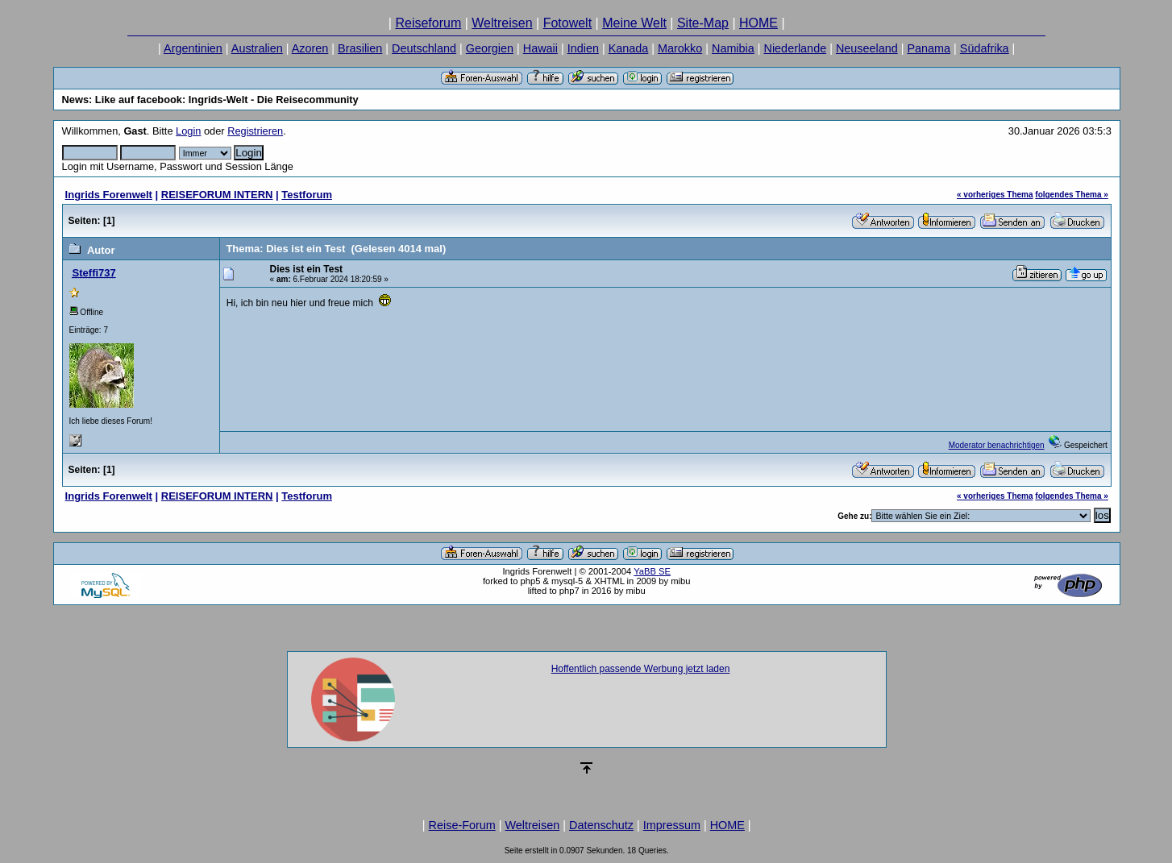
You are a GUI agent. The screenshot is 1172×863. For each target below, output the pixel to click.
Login (188, 131)
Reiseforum (428, 23)
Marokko (680, 48)
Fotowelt (567, 23)
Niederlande (795, 48)
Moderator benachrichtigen (997, 445)
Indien (583, 48)
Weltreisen (502, 23)
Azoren (310, 48)
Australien (257, 48)
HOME (758, 23)
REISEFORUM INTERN (217, 195)
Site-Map (703, 23)
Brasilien (360, 48)
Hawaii (540, 48)
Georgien (489, 48)
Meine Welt (634, 23)
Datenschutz (601, 825)
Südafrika (984, 48)
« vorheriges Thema (995, 194)
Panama (928, 48)
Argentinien (193, 48)
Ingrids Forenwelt (108, 195)
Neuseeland (867, 48)
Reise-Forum (462, 825)
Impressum (671, 825)
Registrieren (255, 131)
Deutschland (424, 48)
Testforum (306, 195)
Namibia (733, 48)
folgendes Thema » (1071, 194)
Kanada (629, 48)
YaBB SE (652, 571)
